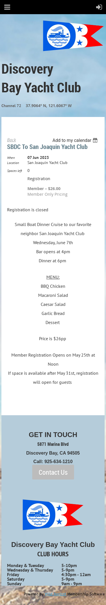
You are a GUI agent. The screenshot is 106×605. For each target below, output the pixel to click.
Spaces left (14, 171)
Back (11, 139)
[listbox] (75, 140)
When (11, 157)
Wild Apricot (55, 594)
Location (13, 163)
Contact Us (53, 472)
